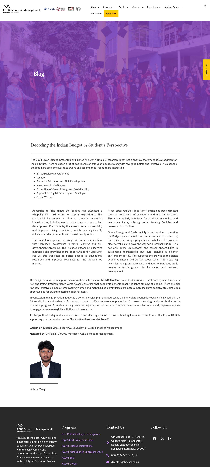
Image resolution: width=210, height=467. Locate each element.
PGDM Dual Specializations (77, 446)
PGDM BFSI (68, 457)
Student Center (173, 7)
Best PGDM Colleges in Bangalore (80, 434)
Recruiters (153, 7)
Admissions (96, 13)
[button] (95, 7)
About (95, 7)
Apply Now (206, 70)
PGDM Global (69, 463)
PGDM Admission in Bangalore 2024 (82, 452)
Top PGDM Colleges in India (77, 440)
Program (108, 7)
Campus (137, 7)
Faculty (123, 7)
